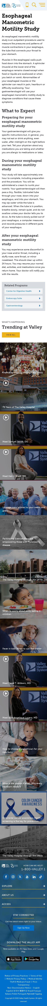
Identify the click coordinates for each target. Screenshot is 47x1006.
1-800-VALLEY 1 (33, 869)
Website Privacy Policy (16, 979)
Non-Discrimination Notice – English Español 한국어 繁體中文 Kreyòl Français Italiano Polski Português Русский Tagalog (23, 991)
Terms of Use (36, 976)
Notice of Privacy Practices (16, 976)
